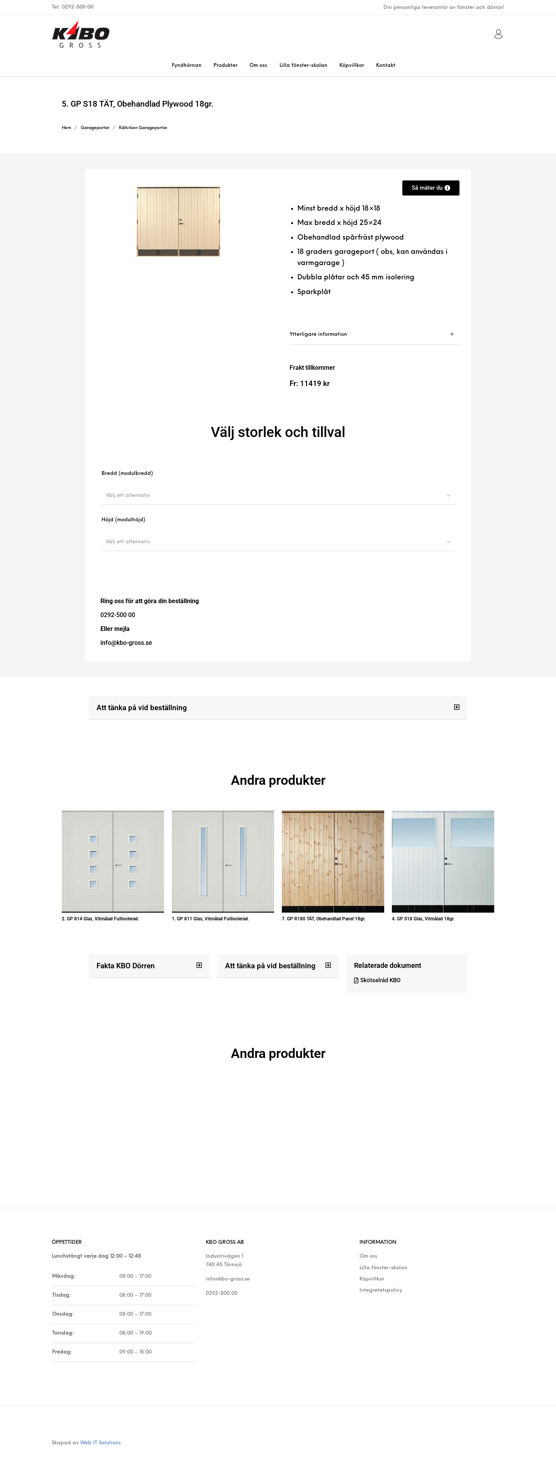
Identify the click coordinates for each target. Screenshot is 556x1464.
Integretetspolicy (380, 1276)
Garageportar (95, 128)
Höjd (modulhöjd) (123, 519)
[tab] (374, 334)
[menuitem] (186, 65)
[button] (278, 707)
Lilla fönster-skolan (383, 1254)
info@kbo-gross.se (228, 1265)
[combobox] (278, 495)
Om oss (368, 1242)
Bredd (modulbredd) (127, 473)
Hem (66, 128)
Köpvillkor (371, 1265)
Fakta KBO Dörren (124, 958)
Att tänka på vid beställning (139, 707)
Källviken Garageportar (143, 128)
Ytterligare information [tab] (318, 334)
